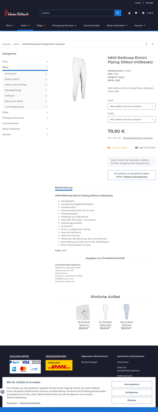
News (138, 2)
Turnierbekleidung (14, 106)
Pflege (5, 112)
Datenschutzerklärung (31, 403)
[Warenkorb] (147, 13)
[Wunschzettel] (136, 13)
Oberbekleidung (13, 90)
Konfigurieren (131, 392)
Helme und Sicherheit (16, 84)
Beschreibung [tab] (63, 187)
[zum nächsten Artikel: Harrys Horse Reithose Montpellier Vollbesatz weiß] (152, 44)
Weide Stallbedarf (11, 128)
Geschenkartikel (10, 123)
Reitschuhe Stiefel (14, 101)
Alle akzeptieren (131, 384)
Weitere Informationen (135, 176)
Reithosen (10, 95)
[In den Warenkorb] (57, 54)
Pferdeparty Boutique (13, 117)
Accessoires (10, 73)
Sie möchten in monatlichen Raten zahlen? (131, 175)
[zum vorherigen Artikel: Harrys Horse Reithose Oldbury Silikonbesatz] (146, 44)
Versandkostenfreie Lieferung (138, 138)
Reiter (122, 77)
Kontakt (149, 2)
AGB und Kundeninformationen (128, 369)
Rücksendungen (89, 362)
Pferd (5, 61)
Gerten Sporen (12, 79)
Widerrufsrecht (124, 375)
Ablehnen (131, 400)
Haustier (6, 134)
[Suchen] (77, 13)
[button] (129, 13)
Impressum (123, 362)
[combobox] (132, 106)
